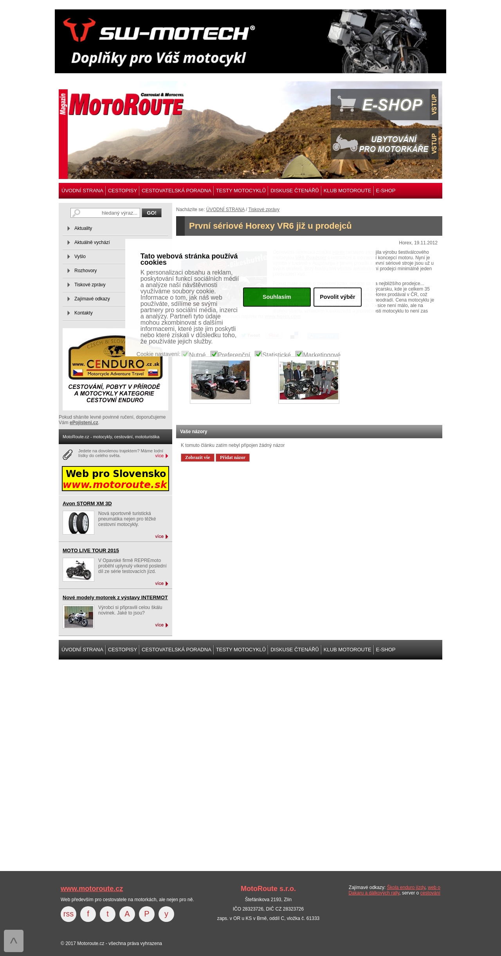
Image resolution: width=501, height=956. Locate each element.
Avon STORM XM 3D (87, 503)
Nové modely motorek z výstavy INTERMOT (115, 597)
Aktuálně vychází (92, 242)
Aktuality (83, 228)
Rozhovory (85, 270)
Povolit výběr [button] (337, 297)
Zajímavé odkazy (92, 299)
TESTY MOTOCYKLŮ (241, 190)
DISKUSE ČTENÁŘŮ (294, 190)
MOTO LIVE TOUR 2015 (91, 550)
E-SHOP (386, 190)
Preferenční (234, 355)
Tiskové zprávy (264, 209)
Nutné (197, 355)
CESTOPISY (122, 190)
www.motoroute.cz (92, 889)
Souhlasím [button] (277, 297)
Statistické (276, 355)
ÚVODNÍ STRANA (82, 190)
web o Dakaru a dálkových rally (394, 890)
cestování (430, 893)
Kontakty (83, 313)
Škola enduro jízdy (406, 887)
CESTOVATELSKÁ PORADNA (176, 190)
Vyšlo (80, 256)
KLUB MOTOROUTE (347, 190)
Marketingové (322, 355)
